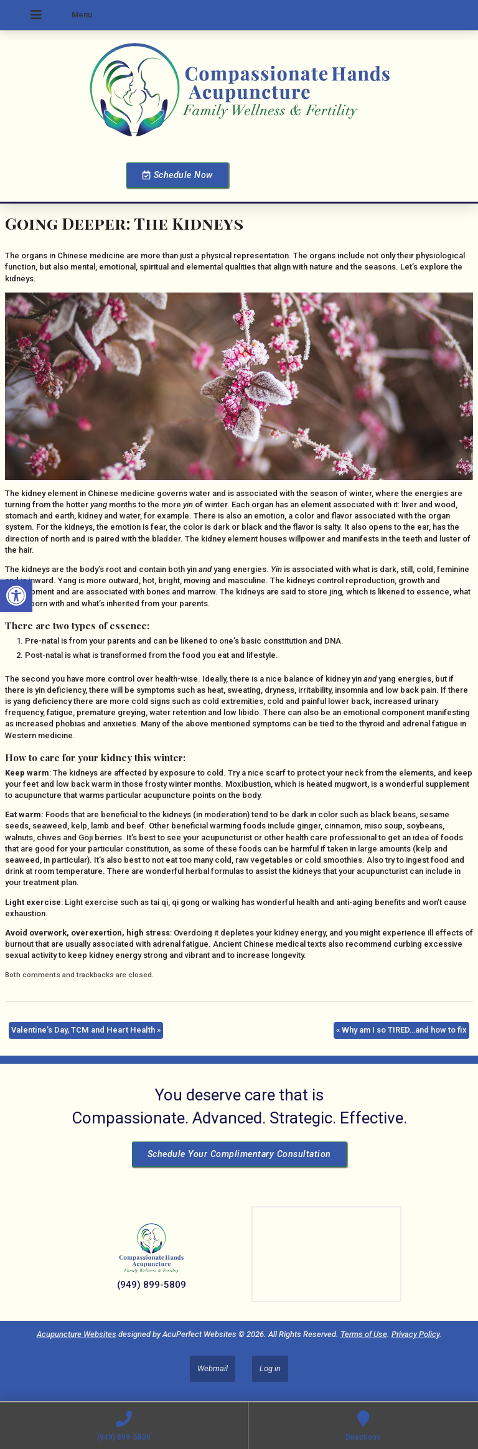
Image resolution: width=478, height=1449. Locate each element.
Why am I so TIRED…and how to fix (401, 1029)
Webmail (212, 1368)
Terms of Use (363, 1334)
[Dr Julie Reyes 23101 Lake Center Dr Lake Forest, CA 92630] (326, 1254)
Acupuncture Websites (76, 1334)
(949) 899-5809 (151, 1284)
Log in (270, 1368)
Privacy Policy (415, 1334)
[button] (16, 595)
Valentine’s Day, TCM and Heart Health (86, 1029)
